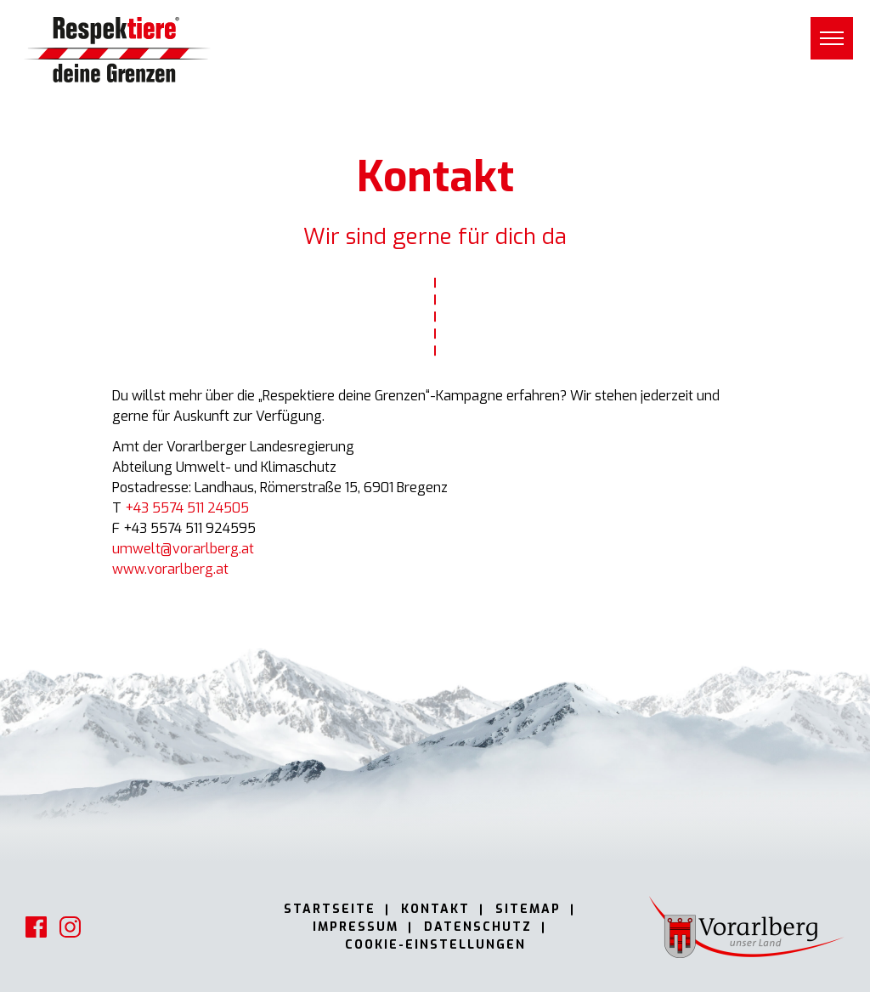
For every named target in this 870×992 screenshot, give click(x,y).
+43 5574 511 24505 (187, 508)
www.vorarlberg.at (170, 569)
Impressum (355, 927)
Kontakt (435, 909)
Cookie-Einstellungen (435, 945)
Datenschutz (478, 927)
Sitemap (528, 909)
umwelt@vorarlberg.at (183, 549)
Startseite (330, 909)
